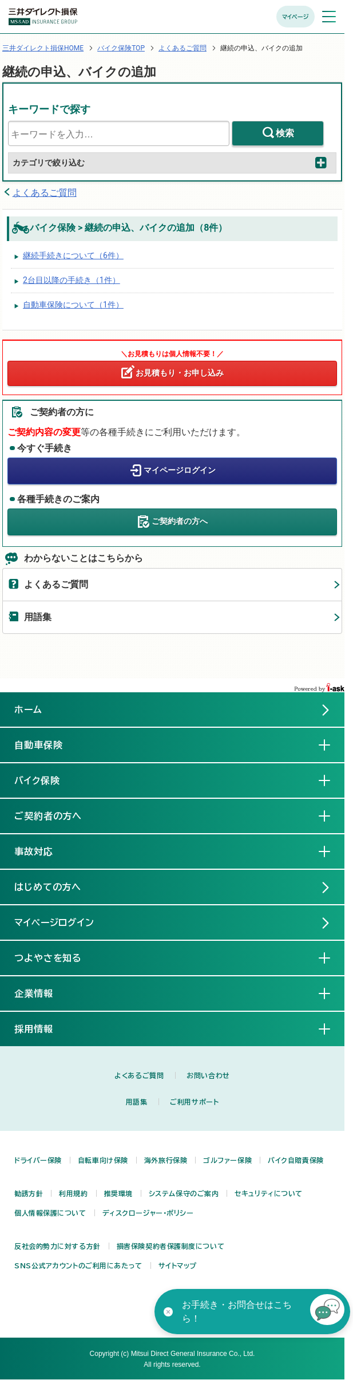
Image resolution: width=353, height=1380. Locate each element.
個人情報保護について (50, 1212)
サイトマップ (177, 1265)
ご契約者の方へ (180, 521)
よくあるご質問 (182, 48)
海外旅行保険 (165, 1160)
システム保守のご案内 (184, 1193)
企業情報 (43, 993)
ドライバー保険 (38, 1160)
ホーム (28, 709)
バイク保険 (46, 780)
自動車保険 (47, 744)
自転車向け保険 (103, 1160)
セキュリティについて (269, 1193)
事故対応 (43, 851)
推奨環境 (118, 1193)
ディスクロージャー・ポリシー (148, 1212)
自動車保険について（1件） (73, 304)
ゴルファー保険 (227, 1160)
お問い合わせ (208, 1075)
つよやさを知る (57, 957)
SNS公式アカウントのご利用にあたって (78, 1265)
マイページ (295, 16)
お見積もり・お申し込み (180, 372)
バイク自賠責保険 (295, 1160)
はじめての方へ (48, 887)
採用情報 (43, 1028)
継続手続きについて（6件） (73, 255)
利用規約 (73, 1193)
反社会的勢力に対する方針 (57, 1246)
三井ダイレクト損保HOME (43, 48)
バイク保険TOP (121, 48)
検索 (285, 133)
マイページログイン (180, 470)
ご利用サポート (194, 1101)
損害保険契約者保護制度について (170, 1246)
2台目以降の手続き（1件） (71, 280)
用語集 (37, 617)
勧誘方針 (28, 1193)
